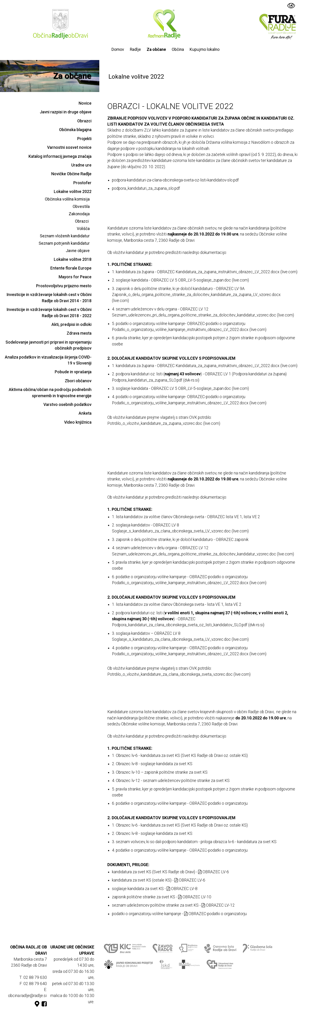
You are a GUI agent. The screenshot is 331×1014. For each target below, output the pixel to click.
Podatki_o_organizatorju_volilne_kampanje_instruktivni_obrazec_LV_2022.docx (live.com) (189, 329)
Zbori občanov (78, 381)
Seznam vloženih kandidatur (65, 236)
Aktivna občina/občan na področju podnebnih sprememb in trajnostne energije (50, 392)
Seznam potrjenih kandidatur (64, 243)
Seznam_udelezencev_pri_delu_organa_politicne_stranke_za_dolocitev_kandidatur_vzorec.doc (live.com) (203, 315)
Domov (117, 49)
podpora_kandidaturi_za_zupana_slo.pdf (146, 188)
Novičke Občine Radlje (71, 174)
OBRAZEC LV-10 (194, 897)
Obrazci (84, 121)
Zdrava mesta (79, 333)
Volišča (83, 228)
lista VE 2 (252, 516)
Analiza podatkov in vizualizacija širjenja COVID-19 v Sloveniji (48, 360)
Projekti (84, 138)
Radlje (135, 49)
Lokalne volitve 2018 (72, 259)
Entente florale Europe (70, 268)
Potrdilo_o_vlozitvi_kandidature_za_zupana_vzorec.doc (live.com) (163, 423)
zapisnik (241, 539)
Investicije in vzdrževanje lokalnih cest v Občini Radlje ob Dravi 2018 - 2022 (49, 312)
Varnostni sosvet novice (69, 147)
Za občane (156, 49)
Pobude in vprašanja (73, 372)
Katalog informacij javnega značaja (60, 156)
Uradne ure (81, 165)
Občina (178, 49)
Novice (85, 103)
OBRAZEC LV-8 (182, 888)
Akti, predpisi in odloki (71, 324)
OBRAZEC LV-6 (213, 872)
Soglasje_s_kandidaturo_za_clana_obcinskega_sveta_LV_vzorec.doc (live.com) (180, 531)
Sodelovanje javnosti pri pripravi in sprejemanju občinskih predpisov (48, 345)
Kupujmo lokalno (205, 49)
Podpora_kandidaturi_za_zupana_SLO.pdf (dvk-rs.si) (155, 380)
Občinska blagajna (75, 129)
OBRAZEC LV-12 (218, 905)
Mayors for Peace (75, 277)
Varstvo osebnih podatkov (67, 404)
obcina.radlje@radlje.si (27, 995)
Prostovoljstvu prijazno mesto (63, 286)
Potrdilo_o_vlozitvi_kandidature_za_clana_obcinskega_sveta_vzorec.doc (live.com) (179, 674)
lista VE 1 (234, 516)
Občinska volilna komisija (67, 199)
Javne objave (78, 250)
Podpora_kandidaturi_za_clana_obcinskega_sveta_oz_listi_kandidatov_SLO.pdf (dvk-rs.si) (188, 625)
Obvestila (81, 206)
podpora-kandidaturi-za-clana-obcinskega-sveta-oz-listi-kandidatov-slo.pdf (175, 180)
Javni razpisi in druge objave (65, 112)
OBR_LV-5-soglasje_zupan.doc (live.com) (213, 280)
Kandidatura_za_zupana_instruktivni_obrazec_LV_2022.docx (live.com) (236, 272)
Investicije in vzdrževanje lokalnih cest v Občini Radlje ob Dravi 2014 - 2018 (49, 297)
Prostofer (82, 183)
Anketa (85, 413)
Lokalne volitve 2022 (72, 191)
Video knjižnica (77, 422)
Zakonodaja (79, 214)
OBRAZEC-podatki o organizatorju (215, 913)
